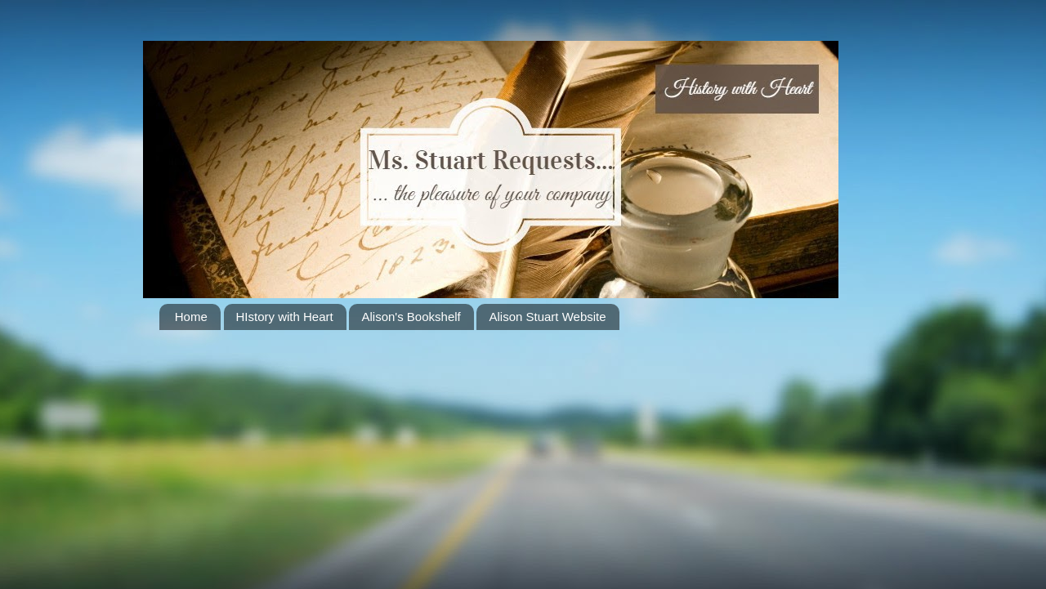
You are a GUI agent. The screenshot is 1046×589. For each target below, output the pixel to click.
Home (191, 317)
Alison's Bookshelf (410, 317)
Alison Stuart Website (547, 317)
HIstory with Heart (284, 317)
